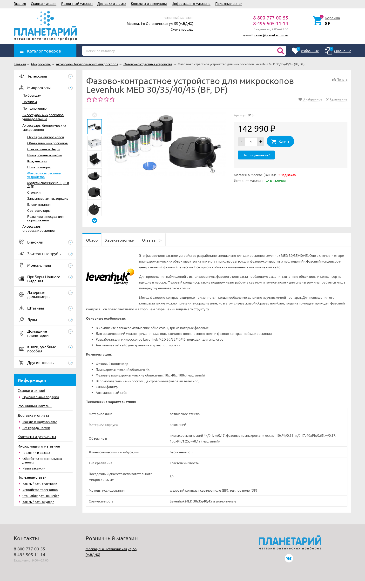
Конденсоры (37, 161)
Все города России (36, 428)
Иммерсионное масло (44, 155)
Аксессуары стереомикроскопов (38, 228)
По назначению (34, 108)
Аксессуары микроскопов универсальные (43, 116)
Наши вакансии (34, 468)
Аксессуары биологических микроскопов (44, 127)
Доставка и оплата (111, 3)
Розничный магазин (77, 3)
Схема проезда (182, 29)
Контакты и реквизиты (149, 3)
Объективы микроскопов (47, 143)
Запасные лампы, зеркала (47, 198)
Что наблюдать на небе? (40, 496)
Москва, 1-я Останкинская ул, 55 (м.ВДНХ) (160, 23)
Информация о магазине (191, 3)
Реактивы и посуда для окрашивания (45, 218)
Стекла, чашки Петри (43, 149)
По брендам (31, 95)
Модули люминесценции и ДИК (48, 184)
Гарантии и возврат (37, 452)
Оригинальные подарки (40, 397)
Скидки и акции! (43, 3)
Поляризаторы (39, 167)
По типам (29, 101)
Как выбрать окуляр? (38, 502)
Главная (20, 3)
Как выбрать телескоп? (39, 484)
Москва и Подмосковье (39, 422)
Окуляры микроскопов (45, 137)
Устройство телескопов (40, 490)
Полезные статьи (228, 3)
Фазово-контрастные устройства (44, 175)
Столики (34, 192)
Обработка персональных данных (42, 460)
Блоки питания (39, 204)
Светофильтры (39, 210)
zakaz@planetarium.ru (271, 35)
